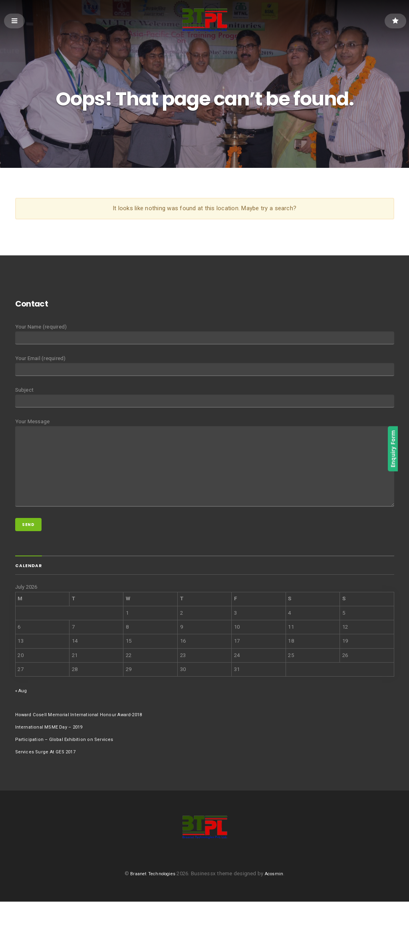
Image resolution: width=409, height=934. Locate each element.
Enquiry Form (403, 449)
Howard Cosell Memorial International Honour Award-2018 (85, 741)
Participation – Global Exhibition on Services (69, 766)
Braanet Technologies (151, 906)
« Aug (22, 717)
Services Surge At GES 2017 (48, 778)
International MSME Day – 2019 (52, 754)
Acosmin (278, 906)
